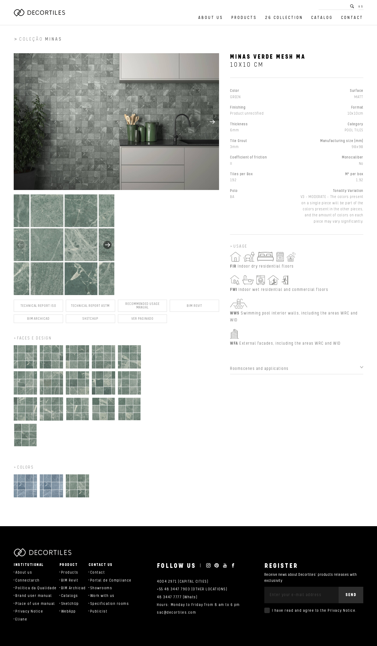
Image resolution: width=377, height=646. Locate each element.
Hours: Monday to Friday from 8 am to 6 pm (198, 605)
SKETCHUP (90, 321)
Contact (352, 17)
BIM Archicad (38, 321)
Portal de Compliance (111, 580)
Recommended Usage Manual (142, 308)
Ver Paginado (142, 321)
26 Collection (284, 17)
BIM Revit (194, 308)
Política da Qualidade (36, 588)
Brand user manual (33, 596)
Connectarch (27, 580)
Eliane (21, 619)
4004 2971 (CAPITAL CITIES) (182, 581)
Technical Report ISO (38, 308)
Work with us (102, 596)
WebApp (68, 611)
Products (244, 17)
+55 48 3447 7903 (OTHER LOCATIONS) (192, 589)
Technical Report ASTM (90, 308)
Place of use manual (35, 604)
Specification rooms (109, 604)
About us (210, 17)
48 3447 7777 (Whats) (177, 597)
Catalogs (69, 596)
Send (350, 594)
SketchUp (70, 604)
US (361, 6)
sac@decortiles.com (176, 612)
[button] (212, 124)
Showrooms (101, 588)
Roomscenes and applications (259, 370)
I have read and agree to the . (314, 610)
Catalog (322, 17)
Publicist (98, 611)
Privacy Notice (29, 611)
